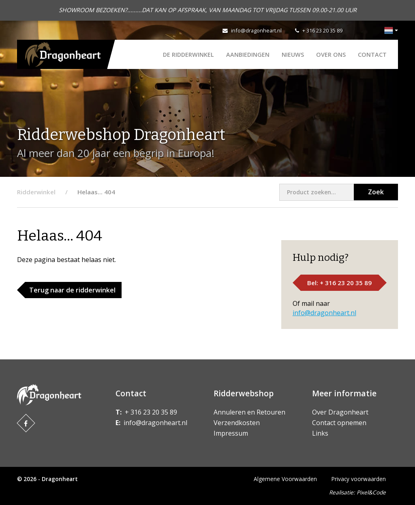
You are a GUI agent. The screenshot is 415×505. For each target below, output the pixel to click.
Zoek (376, 191)
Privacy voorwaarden (359, 479)
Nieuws (293, 54)
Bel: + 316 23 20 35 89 (339, 283)
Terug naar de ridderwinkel (72, 290)
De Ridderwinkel (188, 54)
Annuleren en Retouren (249, 412)
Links (320, 433)
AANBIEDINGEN (248, 54)
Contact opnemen (339, 422)
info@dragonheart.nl (256, 30)
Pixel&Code (371, 492)
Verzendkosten (237, 422)
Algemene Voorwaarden (285, 479)
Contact (372, 54)
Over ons (331, 54)
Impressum (231, 433)
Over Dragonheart (340, 412)
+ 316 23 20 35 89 (322, 30)
